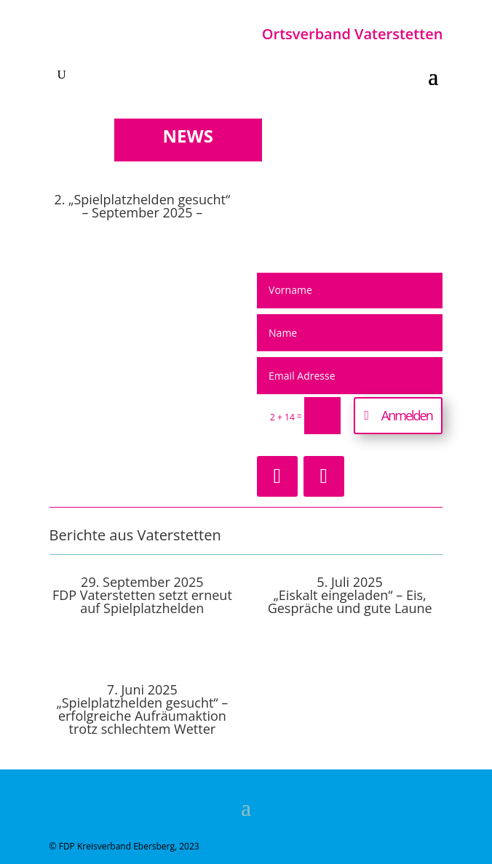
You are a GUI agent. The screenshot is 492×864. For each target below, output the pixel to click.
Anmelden (406, 415)
